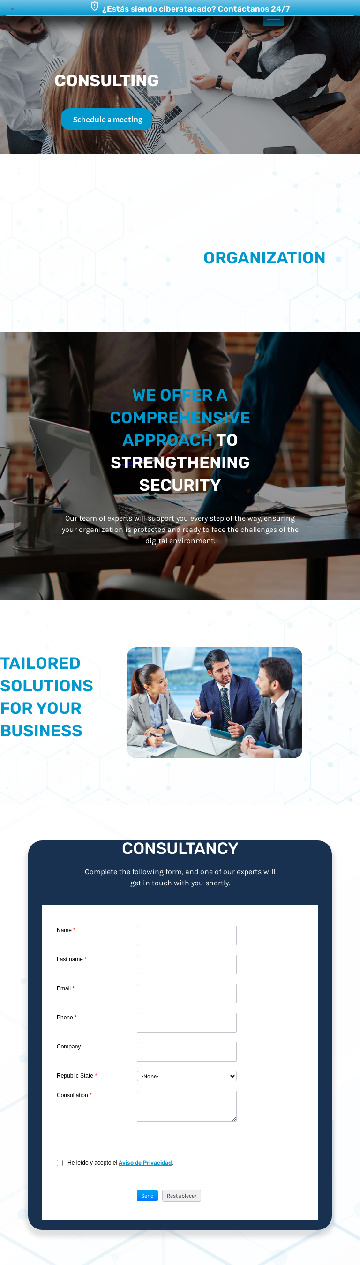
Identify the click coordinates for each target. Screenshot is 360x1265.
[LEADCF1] (186, 1106)
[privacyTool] (60, 1163)
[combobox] (186, 1076)
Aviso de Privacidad (145, 1163)
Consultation (74, 1095)
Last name (72, 959)
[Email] (186, 993)
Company (69, 1046)
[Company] (186, 1052)
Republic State (77, 1075)
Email (66, 988)
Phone (67, 1017)
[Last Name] (186, 964)
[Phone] (186, 1023)
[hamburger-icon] (273, 19)
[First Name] (186, 935)
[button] (147, 1195)
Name (66, 930)
